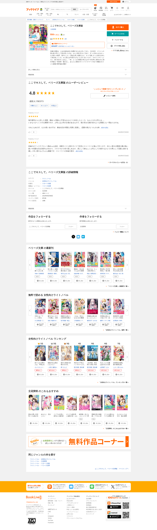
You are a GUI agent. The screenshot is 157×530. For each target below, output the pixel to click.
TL (67, 14)
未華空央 (102, 273)
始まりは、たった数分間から (92, 270)
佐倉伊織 (76, 273)
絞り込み (47, 9)
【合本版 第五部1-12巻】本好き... (92, 364)
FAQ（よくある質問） (73, 509)
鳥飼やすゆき (55, 320)
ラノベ (76, 14)
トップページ (52, 498)
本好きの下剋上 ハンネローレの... (79, 363)
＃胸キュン (34, 105)
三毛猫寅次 (77, 320)
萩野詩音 (93, 273)
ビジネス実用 (94, 14)
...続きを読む (104, 127)
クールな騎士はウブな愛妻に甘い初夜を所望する (109, 416)
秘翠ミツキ (103, 320)
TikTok (50, 518)
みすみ (95, 320)
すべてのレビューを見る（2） (119, 162)
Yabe (36, 273)
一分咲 (50, 367)
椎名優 (82, 367)
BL (58, 14)
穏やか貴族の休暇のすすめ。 (66, 363)
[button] (40, 281)
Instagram (51, 516)
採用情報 (88, 503)
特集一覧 (50, 503)
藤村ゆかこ (56, 367)
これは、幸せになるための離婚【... (79, 317)
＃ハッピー (44, 105)
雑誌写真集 (104, 14)
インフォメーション (72, 512)
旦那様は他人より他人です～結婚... (105, 317)
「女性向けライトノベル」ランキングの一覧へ (114, 382)
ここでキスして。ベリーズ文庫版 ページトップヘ (112, 469)
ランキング (51, 505)
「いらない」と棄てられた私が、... (40, 270)
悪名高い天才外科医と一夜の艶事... (105, 270)
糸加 (49, 320)
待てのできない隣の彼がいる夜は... (66, 270)
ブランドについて (91, 501)
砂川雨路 (63, 320)
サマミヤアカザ (110, 273)
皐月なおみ (64, 273)
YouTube (50, 520)
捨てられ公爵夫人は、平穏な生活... (40, 364)
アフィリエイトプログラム (74, 518)
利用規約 (88, 505)
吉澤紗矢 (115, 320)
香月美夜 (76, 367)
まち (107, 367)
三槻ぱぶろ (45, 320)
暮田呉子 (89, 320)
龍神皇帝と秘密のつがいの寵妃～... (118, 317)
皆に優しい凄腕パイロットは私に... (53, 270)
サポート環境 (70, 507)
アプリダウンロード (72, 503)
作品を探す (70, 501)
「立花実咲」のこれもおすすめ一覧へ (117, 428)
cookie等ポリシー (91, 512)
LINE (49, 511)
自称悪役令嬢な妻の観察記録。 (118, 363)
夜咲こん (56, 273)
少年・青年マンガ (40, 14)
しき (114, 367)
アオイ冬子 (84, 320)
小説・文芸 (85, 14)
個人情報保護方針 (91, 507)
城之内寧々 (70, 320)
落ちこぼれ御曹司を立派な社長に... (118, 270)
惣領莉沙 (50, 273)
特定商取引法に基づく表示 (94, 509)
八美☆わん (120, 367)
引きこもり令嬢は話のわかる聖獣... (105, 364)
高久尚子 (71, 273)
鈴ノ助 (121, 273)
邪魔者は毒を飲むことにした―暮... (92, 317)
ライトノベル (46, 178)
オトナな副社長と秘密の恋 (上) (71, 415)
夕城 (109, 320)
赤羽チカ (122, 320)
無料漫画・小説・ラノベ (55, 501)
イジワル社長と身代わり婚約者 (59, 415)
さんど (65, 367)
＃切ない (54, 105)
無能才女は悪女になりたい (53, 363)
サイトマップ (90, 514)
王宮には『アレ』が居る (39, 317)
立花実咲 (53, 29)
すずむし (82, 273)
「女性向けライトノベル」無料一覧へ (117, 330)
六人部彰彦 (38, 320)
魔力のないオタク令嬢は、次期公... (53, 317)
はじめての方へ (118, 14)
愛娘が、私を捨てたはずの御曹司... (79, 270)
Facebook (51, 522)
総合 (30, 14)
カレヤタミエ (39, 367)
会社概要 (88, 498)
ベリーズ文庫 (46, 186)
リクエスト (70, 516)
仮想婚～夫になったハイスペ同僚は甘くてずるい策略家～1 (84, 416)
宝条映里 (41, 273)
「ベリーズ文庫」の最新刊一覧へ (118, 286)
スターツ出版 (46, 183)
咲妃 (88, 273)
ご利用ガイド (127, 14)
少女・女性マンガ (49, 14)
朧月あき (115, 273)
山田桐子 (102, 367)
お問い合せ (70, 514)
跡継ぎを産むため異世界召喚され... (66, 317)
